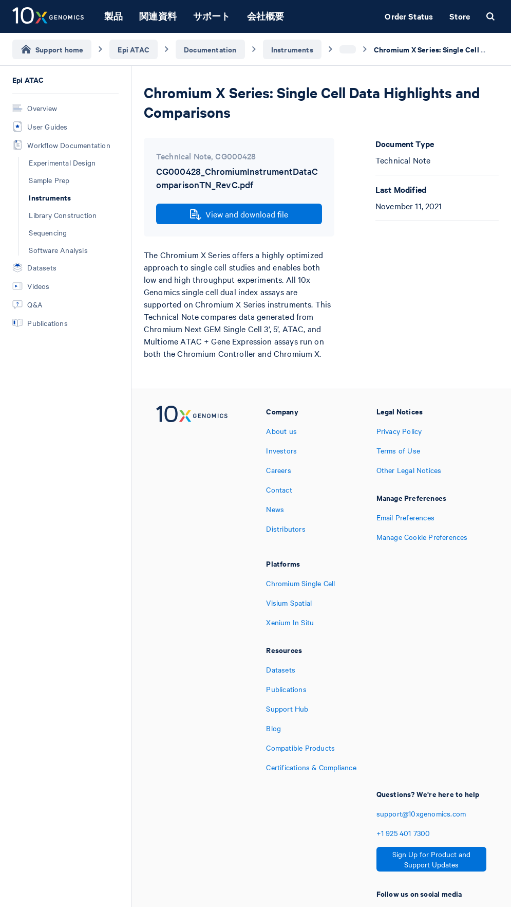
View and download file (239, 214)
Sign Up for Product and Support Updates (431, 859)
